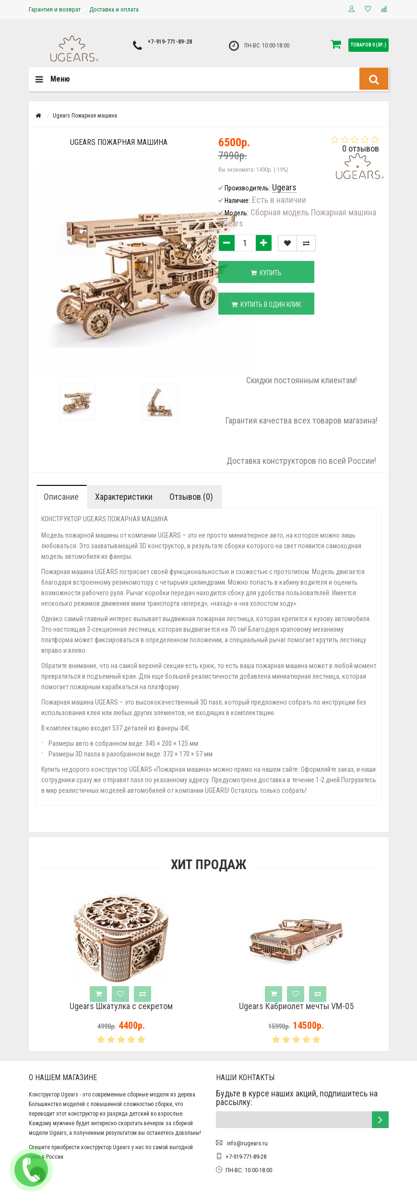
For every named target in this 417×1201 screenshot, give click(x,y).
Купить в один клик (266, 304)
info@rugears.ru (247, 1143)
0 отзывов (360, 148)
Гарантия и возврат (55, 9)
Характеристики (124, 497)
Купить (266, 273)
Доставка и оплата (114, 9)
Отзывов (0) (191, 497)
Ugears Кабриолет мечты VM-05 (316, 1006)
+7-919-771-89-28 (170, 41)
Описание (61, 497)
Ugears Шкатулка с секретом (140, 1006)
